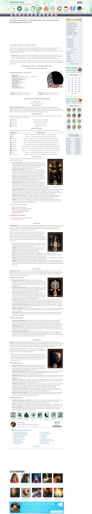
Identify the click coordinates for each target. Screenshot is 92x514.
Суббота (69, 60)
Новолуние (70, 39)
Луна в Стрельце (79, 124)
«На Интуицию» (43, 436)
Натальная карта (59, 11)
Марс (69, 144)
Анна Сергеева (21, 422)
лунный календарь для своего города (50, 62)
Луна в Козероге (68, 129)
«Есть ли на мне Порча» (45, 433)
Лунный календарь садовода (53, 419)
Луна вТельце (74, 112)
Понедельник (70, 52)
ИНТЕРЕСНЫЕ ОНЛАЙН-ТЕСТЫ (22, 430)
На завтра (20, 45)
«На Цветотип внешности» (46, 439)
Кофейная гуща (66, 11)
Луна (69, 140)
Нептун (69, 150)
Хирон (69, 153)
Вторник (69, 53)
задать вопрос (57, 426)
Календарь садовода (72, 32)
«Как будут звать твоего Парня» (20, 432)
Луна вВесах (69, 124)
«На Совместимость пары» (19, 439)
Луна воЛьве (74, 118)
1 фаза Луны (70, 40)
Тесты (33, 11)
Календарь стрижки (72, 24)
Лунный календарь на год (60, 419)
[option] (13, 10)
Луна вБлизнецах (79, 112)
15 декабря (24, 18)
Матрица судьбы (53, 11)
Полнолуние (70, 44)
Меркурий (70, 141)
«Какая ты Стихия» (44, 442)
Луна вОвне (69, 112)
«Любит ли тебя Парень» (18, 436)
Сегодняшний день (71, 23)
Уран (69, 149)
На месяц (27, 45)
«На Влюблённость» (17, 440)
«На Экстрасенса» (44, 435)
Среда (68, 55)
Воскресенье (70, 61)
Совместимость (72, 11)
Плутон (69, 152)
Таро (39, 11)
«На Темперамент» (17, 443)
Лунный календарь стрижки (20, 419)
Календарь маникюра (72, 26)
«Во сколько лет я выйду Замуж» (20, 435)
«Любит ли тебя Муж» (18, 437)
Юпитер (69, 146)
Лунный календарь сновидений (47, 419)
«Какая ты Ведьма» (44, 432)
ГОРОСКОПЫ (14, 18)
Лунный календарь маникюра (26, 419)
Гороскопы (19, 11)
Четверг (69, 56)
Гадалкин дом (17, 2)
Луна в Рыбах (79, 129)
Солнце (69, 138)
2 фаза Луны (70, 42)
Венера (69, 143)
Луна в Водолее (74, 129)
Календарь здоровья (72, 34)
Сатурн (69, 147)
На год (33, 45)
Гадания (13, 11)
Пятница (69, 58)
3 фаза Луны (70, 45)
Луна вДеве (79, 118)
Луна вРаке (69, 118)
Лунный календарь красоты (33, 419)
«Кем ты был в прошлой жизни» (47, 440)
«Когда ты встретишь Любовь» (20, 433)
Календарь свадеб (71, 29)
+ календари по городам (74, 63)
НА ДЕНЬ (19, 18)
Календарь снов (71, 28)
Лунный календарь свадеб (40, 419)
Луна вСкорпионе (74, 124)
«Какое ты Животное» (45, 443)
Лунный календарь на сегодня (13, 419)
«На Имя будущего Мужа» (19, 442)
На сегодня (13, 45)
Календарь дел (70, 31)
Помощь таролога (78, 15)
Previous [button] (8, 8)
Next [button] (83, 8)
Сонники (26, 11)
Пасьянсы (46, 11)
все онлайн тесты (36, 446)
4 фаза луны (70, 47)
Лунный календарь (79, 11)
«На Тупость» (43, 437)
